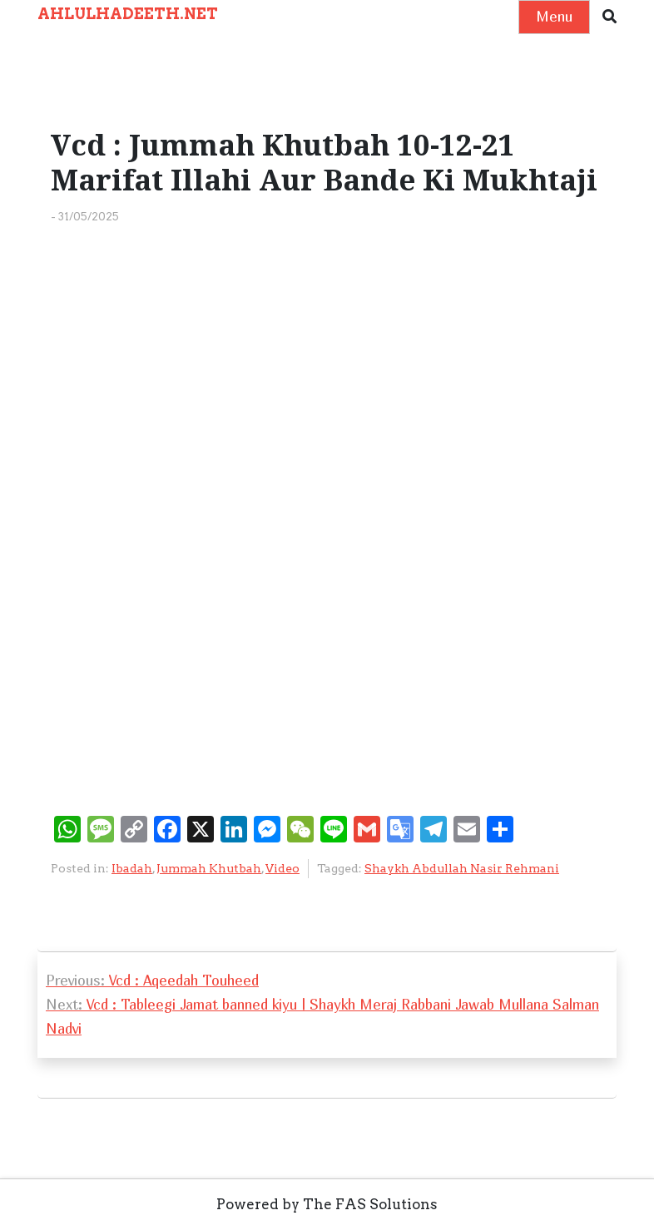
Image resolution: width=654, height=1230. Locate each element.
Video (282, 868)
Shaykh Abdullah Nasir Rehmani (461, 868)
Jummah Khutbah (208, 868)
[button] (609, 17)
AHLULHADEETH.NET (127, 13)
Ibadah (131, 868)
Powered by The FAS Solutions (327, 1204)
